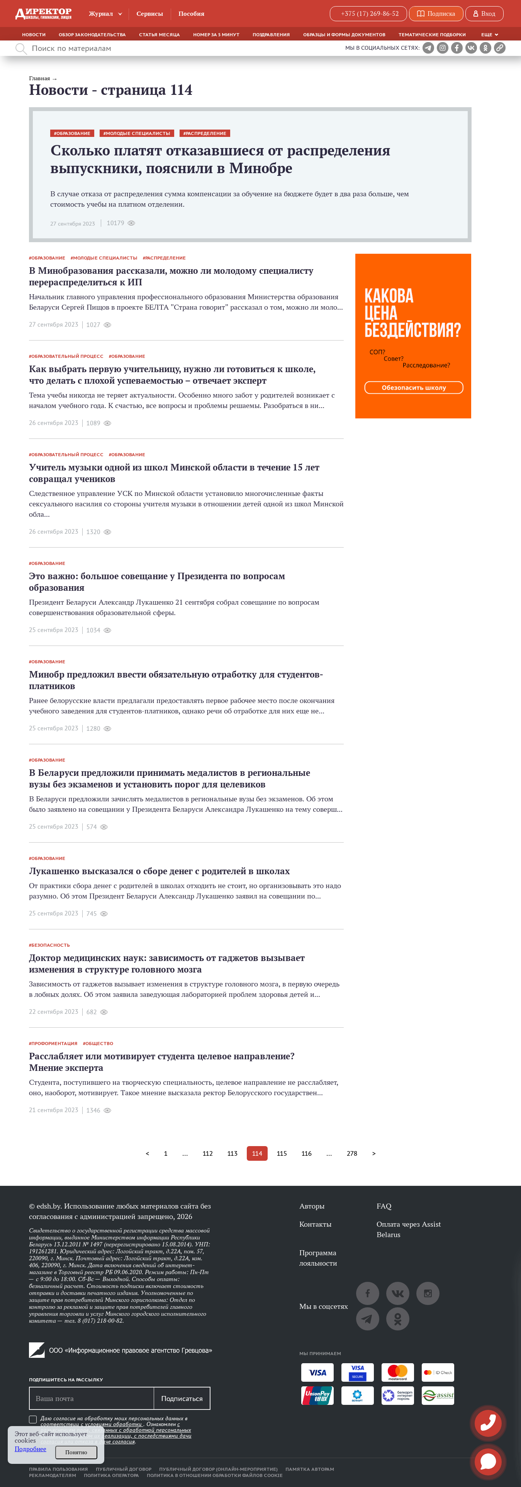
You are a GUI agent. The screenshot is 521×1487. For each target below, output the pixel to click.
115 (282, 1153)
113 (232, 1153)
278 (352, 1153)
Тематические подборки (432, 34)
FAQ (384, 1206)
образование (73, 133)
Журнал (101, 13)
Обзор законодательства (92, 34)
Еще (486, 34)
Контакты (315, 1224)
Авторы (311, 1206)
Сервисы (149, 13)
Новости (34, 34)
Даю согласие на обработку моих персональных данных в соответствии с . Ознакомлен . (116, 1430)
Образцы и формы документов (344, 34)
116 (307, 1153)
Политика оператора (111, 1475)
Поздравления (271, 34)
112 (208, 1153)
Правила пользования (58, 1469)
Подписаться (182, 1398)
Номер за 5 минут (216, 34)
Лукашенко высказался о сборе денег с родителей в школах (159, 871)
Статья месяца (159, 34)
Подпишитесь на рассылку (66, 1379)
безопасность (50, 945)
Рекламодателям (52, 1475)
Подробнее (30, 1449)
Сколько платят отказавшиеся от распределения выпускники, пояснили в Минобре (220, 159)
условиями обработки (114, 1424)
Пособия (191, 13)
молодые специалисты (138, 133)
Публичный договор (123, 1469)
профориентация (54, 1043)
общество (99, 1043)
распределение (206, 133)
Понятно (76, 1452)
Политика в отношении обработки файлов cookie (215, 1475)
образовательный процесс (67, 356)
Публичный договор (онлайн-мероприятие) (218, 1469)
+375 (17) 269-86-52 (370, 13)
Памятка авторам (309, 1469)
